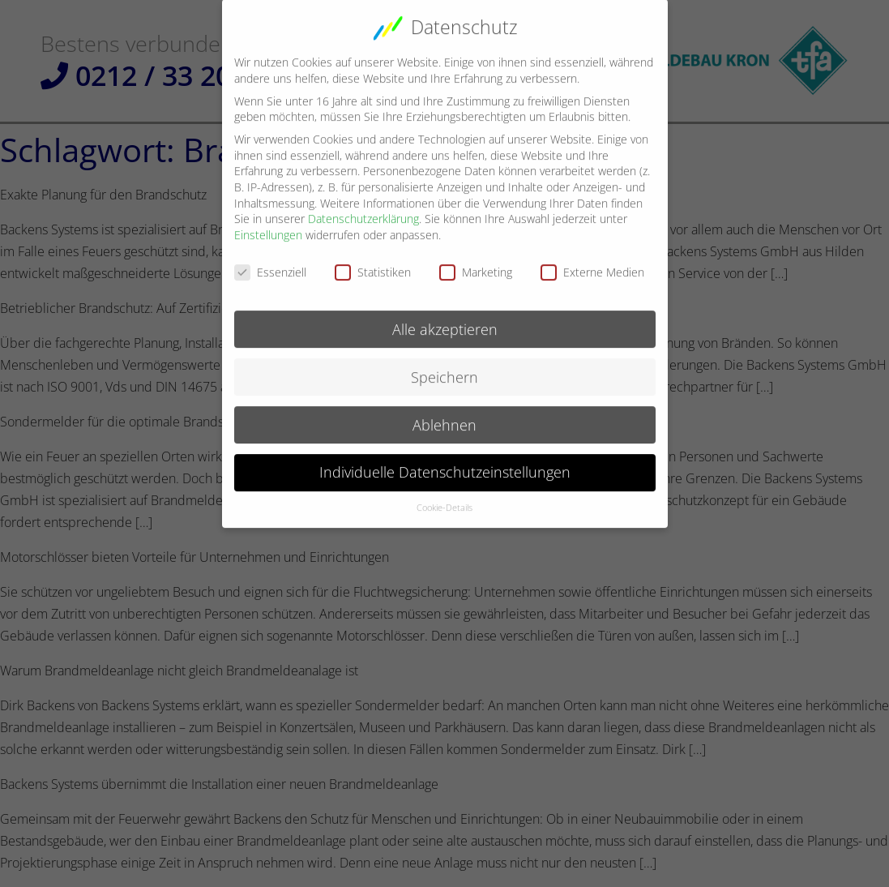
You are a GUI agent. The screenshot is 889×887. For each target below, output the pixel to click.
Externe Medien (592, 261)
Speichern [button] (444, 366)
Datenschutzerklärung (363, 208)
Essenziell (270, 261)
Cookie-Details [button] (444, 497)
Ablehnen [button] (444, 414)
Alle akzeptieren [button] (445, 318)
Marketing (475, 261)
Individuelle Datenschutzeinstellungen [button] (445, 462)
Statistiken (373, 261)
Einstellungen (268, 225)
